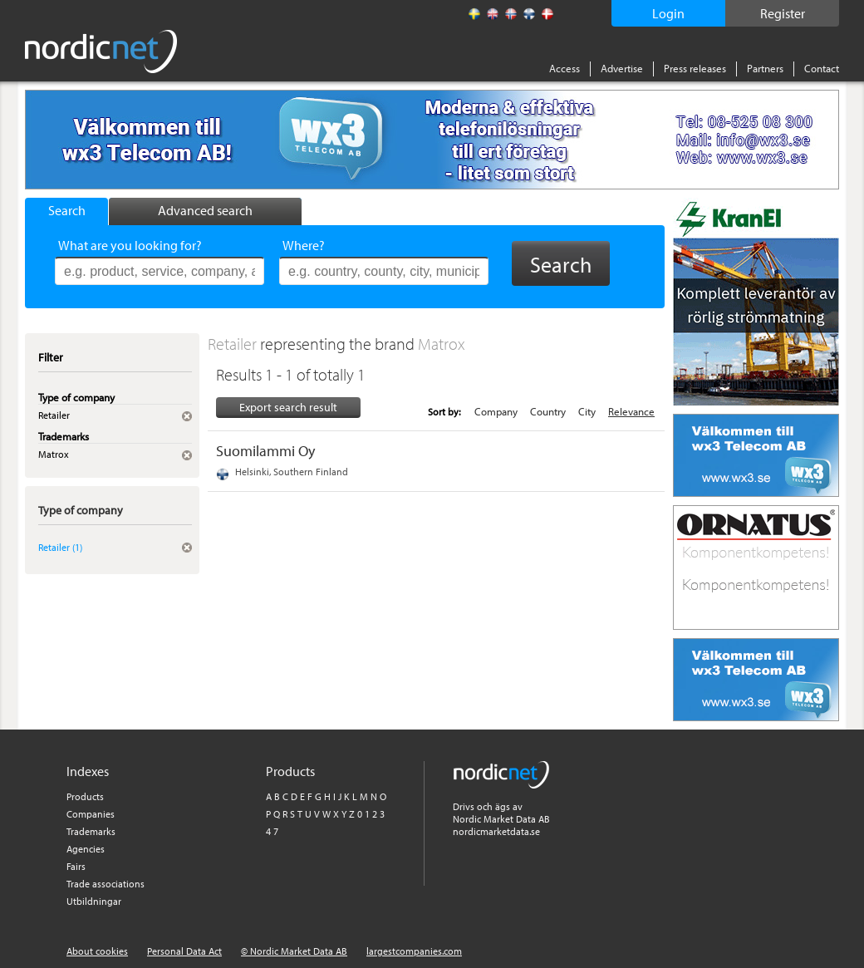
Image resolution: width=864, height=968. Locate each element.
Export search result (288, 407)
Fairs (76, 866)
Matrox (441, 343)
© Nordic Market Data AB (294, 951)
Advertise (622, 68)
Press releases (695, 68)
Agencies (85, 849)
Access (564, 68)
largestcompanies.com (414, 951)
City (587, 411)
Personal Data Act (184, 951)
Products (85, 796)
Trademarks (90, 831)
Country (548, 411)
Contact (821, 68)
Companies (90, 814)
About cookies (97, 951)
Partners (765, 68)
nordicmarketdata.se (496, 831)
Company (496, 411)
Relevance (631, 411)
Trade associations (105, 883)
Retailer (234, 343)
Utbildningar (93, 901)
